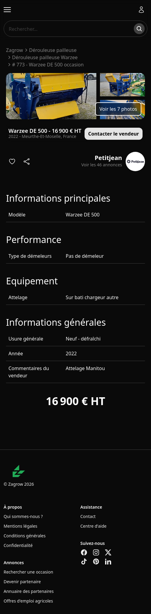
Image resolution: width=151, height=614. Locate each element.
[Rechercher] (139, 28)
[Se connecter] (141, 10)
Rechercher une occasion (28, 572)
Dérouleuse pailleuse (52, 50)
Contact (88, 516)
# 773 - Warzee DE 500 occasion (48, 64)
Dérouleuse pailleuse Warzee (45, 57)
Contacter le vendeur (113, 133)
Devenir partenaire (22, 581)
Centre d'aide (93, 526)
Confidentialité (18, 545)
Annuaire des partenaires (29, 591)
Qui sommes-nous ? (23, 516)
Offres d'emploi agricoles (28, 601)
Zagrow (14, 50)
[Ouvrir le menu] (7, 9)
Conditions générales (25, 536)
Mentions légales (20, 526)
